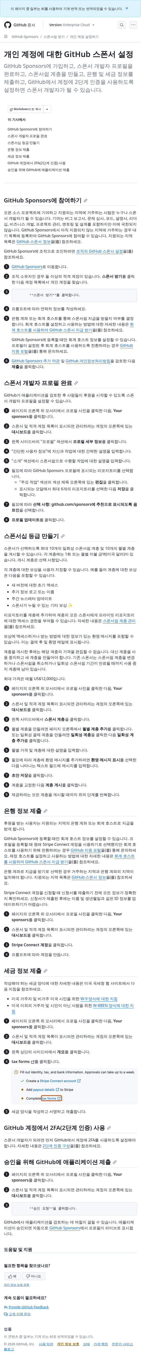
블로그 (9, 1349)
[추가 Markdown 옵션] (47, 109)
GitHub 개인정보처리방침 (88, 360)
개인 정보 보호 (68, 1344)
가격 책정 (101, 1344)
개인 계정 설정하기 (84, 36)
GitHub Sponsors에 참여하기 (45, 200)
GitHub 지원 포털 (86, 850)
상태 (86, 1344)
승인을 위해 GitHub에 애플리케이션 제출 (60, 1162)
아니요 (33, 1276)
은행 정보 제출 (25, 811)
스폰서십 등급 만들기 (34, 536)
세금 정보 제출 (25, 971)
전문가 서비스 (122, 1344)
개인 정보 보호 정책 (16, 1285)
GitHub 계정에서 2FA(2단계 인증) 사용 (57, 1128)
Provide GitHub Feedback (26, 1307)
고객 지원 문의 (17, 1314)
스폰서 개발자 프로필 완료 (41, 383)
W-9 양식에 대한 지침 (99, 998)
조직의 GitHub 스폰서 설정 (99, 251)
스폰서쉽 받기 (54, 36)
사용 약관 (46, 1344)
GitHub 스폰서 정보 (33, 241)
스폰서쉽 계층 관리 (119, 620)
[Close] (127, 8)
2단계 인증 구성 (56, 1145)
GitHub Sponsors (25, 36)
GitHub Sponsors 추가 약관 (36, 360)
